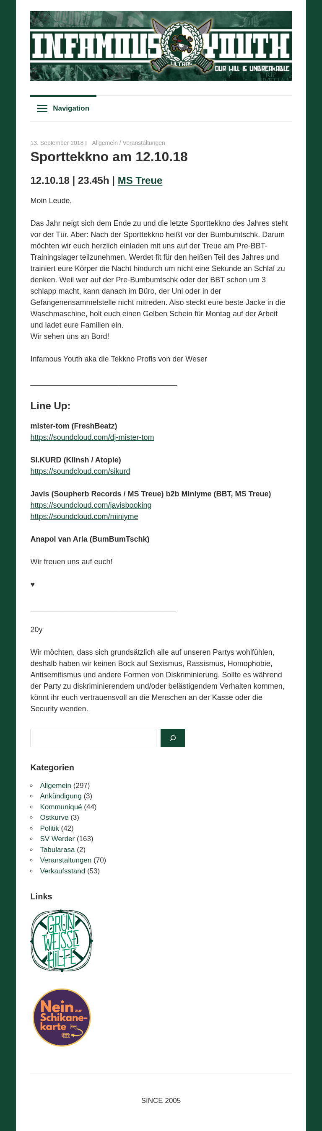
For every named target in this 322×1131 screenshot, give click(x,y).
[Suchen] (173, 738)
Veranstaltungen (144, 142)
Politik (49, 828)
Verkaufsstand (62, 871)
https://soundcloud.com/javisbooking (90, 505)
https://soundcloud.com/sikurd (80, 471)
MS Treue (140, 180)
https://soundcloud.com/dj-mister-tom (92, 437)
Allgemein (104, 142)
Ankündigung (60, 796)
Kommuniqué (61, 807)
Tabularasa (57, 850)
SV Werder (57, 839)
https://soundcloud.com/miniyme (84, 516)
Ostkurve (54, 817)
